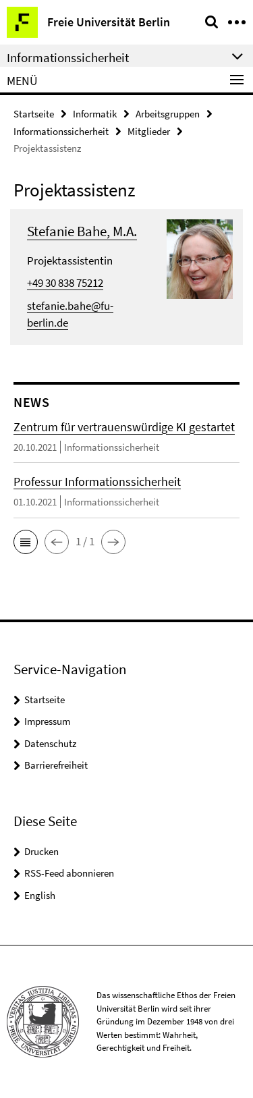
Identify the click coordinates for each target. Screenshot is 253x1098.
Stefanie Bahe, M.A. (82, 231)
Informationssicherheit (61, 131)
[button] (25, 541)
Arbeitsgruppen (168, 113)
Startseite (33, 113)
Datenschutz (50, 743)
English (39, 895)
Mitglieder (149, 131)
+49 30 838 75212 (65, 282)
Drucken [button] (41, 851)
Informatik (95, 113)
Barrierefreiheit (56, 765)
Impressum (47, 721)
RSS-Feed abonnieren (69, 873)
